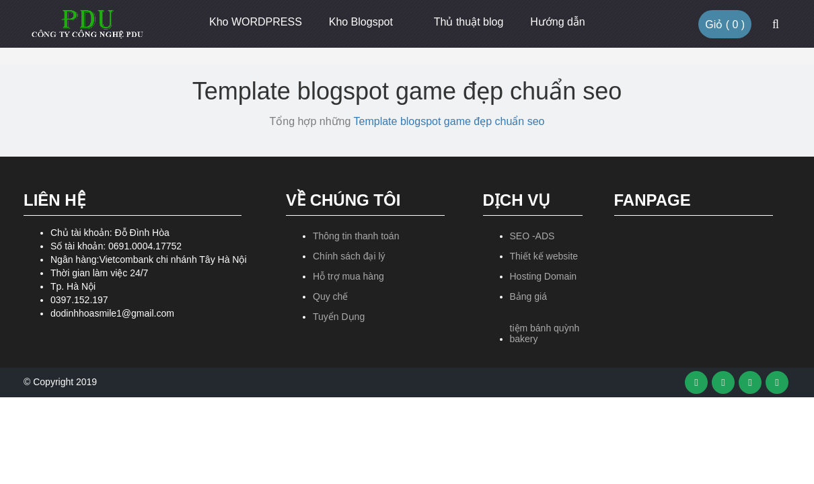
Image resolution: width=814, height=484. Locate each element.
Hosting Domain (543, 276)
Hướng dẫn (557, 22)
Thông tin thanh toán (356, 236)
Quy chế (330, 296)
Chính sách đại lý (349, 256)
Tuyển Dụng (339, 316)
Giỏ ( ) (725, 24)
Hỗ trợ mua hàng (348, 276)
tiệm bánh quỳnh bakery (545, 333)
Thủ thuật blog (469, 22)
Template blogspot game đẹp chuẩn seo (449, 121)
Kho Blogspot (361, 22)
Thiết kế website (544, 256)
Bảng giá (528, 296)
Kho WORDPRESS (255, 22)
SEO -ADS (532, 236)
